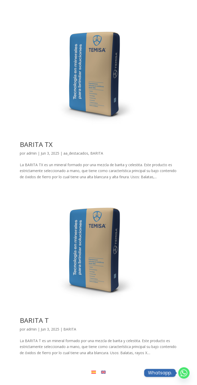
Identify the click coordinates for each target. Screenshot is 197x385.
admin (31, 153)
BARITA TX (36, 144)
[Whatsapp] (184, 373)
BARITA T (34, 320)
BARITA (96, 153)
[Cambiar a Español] (93, 372)
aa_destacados (75, 153)
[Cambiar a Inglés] (103, 372)
